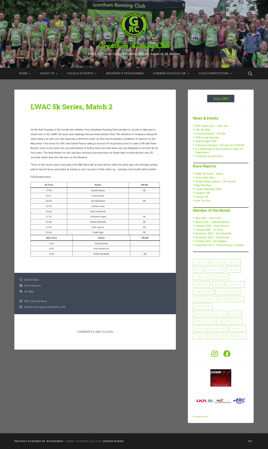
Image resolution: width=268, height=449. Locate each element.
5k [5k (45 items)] (216, 262)
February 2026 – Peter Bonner (212, 225)
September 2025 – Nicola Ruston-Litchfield (219, 245)
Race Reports (32, 285)
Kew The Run (202, 200)
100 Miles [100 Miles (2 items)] (235, 284)
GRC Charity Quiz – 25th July (211, 125)
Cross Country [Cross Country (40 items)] (228, 291)
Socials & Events (80, 73)
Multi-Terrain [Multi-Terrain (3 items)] (204, 321)
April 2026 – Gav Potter (208, 218)
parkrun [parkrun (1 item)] (237, 328)
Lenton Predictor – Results (210, 133)
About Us (47, 73)
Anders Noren (113, 441)
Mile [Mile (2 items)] (235, 314)
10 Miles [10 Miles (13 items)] (215, 269)
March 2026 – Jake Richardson (212, 222)
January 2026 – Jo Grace (209, 229)
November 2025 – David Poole (212, 237)
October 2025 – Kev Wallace (211, 241)
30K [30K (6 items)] (218, 284)
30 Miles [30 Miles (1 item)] (201, 284)
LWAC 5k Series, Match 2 (71, 106)
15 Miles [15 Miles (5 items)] (201, 276)
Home (23, 73)
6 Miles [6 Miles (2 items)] (232, 262)
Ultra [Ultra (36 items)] (216, 336)
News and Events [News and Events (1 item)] (229, 321)
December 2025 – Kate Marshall (213, 233)
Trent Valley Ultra (204, 177)
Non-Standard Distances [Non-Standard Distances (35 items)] (210, 328)
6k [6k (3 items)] (198, 269)
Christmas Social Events (209, 156)
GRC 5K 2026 (202, 129)
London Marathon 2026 (208, 189)
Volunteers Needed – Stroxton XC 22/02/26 (219, 145)
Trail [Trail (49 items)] (200, 336)
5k (25, 291)
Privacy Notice (200, 416)
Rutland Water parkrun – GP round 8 (215, 181)
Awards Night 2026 (206, 141)
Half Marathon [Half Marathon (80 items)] (231, 299)
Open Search (250, 73)
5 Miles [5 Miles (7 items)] (201, 262)
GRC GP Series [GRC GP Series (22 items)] (205, 299)
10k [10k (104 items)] (233, 269)
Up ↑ (251, 441)
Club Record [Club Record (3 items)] (203, 291)
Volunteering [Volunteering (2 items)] (236, 336)
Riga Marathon (203, 185)
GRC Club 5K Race (35, 301)
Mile (31, 291)
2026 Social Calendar (207, 137)
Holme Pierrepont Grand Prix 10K (44, 307)
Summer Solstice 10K (169, 73)
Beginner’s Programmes (125, 73)
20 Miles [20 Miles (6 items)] (220, 276)
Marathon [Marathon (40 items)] (203, 306)
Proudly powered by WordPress (38, 441)
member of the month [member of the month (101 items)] (210, 314)
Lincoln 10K (201, 196)
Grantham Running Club (134, 45)
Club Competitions (214, 73)
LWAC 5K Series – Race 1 (209, 173)
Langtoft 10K (202, 192)
